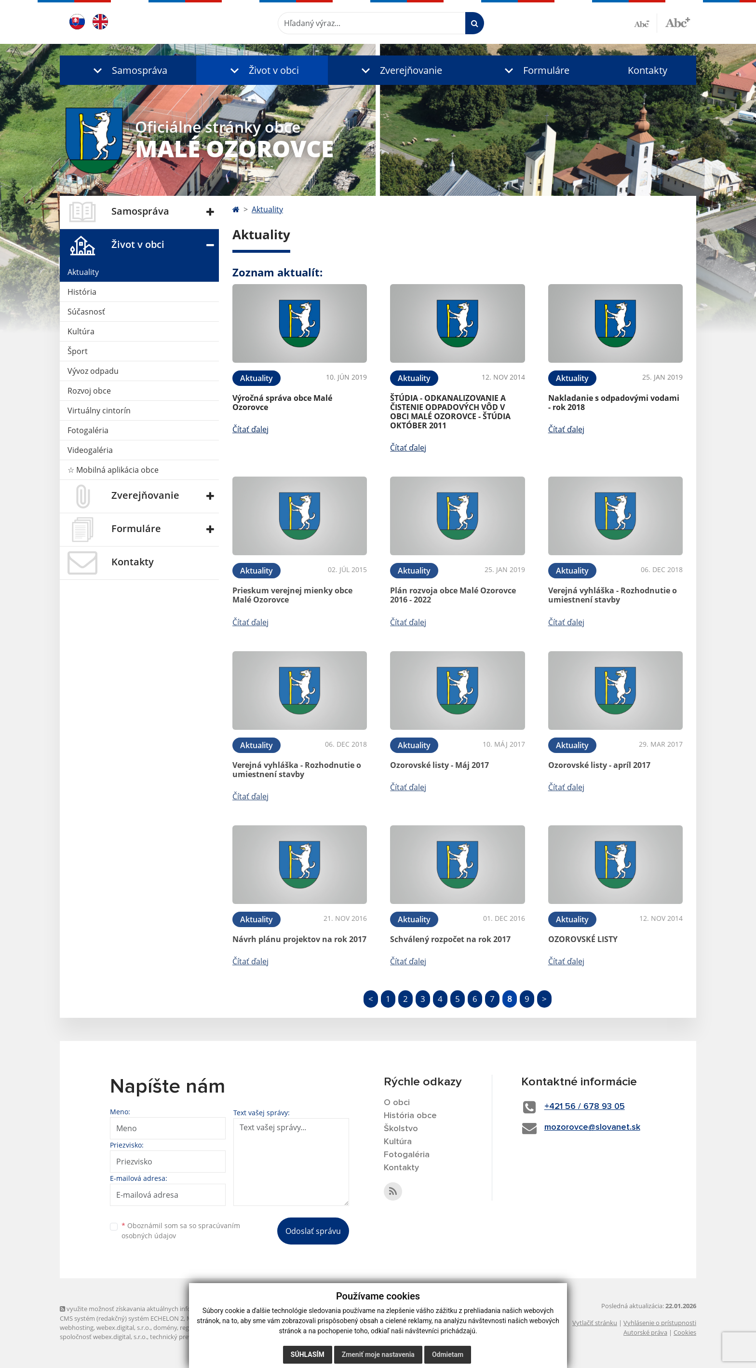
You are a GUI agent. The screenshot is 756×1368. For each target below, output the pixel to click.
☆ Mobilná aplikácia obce (113, 470)
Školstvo (401, 1128)
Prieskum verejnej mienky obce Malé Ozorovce (292, 595)
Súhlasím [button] (307, 1354)
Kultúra (81, 331)
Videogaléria (90, 450)
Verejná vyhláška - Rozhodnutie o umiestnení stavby (612, 595)
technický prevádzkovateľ (186, 1336)
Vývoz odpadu (93, 371)
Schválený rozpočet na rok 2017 (450, 939)
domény (165, 1327)
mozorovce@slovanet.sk (592, 1127)
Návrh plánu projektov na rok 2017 (299, 939)
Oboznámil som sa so (181, 1230)
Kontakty (647, 70)
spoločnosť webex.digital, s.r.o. (103, 1336)
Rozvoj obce (89, 390)
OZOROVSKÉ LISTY (583, 939)
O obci (397, 1102)
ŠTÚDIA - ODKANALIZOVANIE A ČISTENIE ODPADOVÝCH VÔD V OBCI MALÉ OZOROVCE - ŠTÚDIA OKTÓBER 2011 (450, 412)
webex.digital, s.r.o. (123, 1327)
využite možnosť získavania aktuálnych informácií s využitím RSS (155, 1308)
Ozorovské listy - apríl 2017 (599, 765)
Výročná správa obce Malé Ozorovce (282, 402)
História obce (410, 1115)
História (82, 292)
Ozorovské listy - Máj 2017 (439, 765)
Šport (78, 351)
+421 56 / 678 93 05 (584, 1106)
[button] (128, 70)
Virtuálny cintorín (99, 410)
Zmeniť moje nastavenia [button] (378, 1354)
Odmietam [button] (447, 1354)
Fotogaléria (88, 430)
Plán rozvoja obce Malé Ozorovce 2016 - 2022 (453, 595)
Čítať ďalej (250, 429)
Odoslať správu (313, 1231)
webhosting (77, 1327)
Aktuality (83, 272)
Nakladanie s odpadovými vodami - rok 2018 (613, 402)
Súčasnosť (86, 311)
